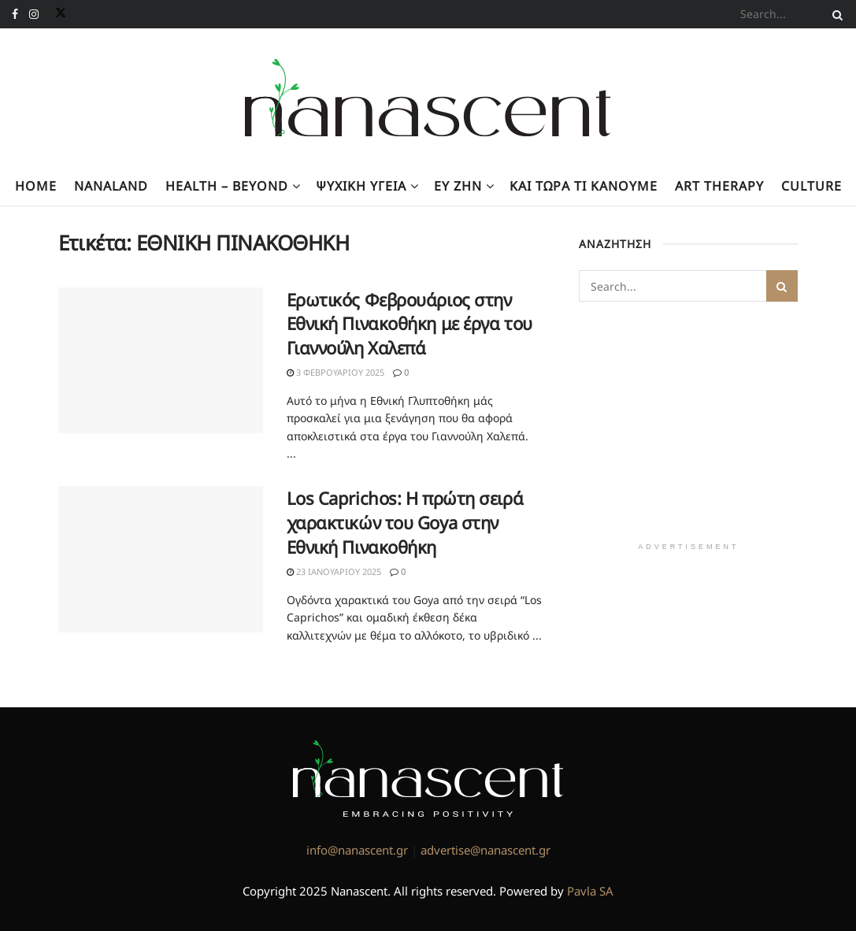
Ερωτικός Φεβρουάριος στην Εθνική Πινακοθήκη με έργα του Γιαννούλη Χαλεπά (409, 323)
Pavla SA (590, 891)
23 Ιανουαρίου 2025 (334, 571)
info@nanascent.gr (357, 850)
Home (36, 186)
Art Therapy (719, 186)
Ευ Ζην (458, 186)
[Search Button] (835, 14)
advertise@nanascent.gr (485, 850)
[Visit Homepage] (428, 97)
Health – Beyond (226, 186)
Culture (811, 186)
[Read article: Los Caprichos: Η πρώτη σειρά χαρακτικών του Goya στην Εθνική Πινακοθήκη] (160, 559)
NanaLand (111, 186)
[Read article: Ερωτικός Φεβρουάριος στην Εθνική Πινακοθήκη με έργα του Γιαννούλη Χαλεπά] (160, 360)
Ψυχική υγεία (361, 186)
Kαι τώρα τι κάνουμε (584, 186)
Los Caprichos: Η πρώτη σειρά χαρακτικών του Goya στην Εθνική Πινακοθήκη (405, 522)
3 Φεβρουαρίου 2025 (335, 372)
